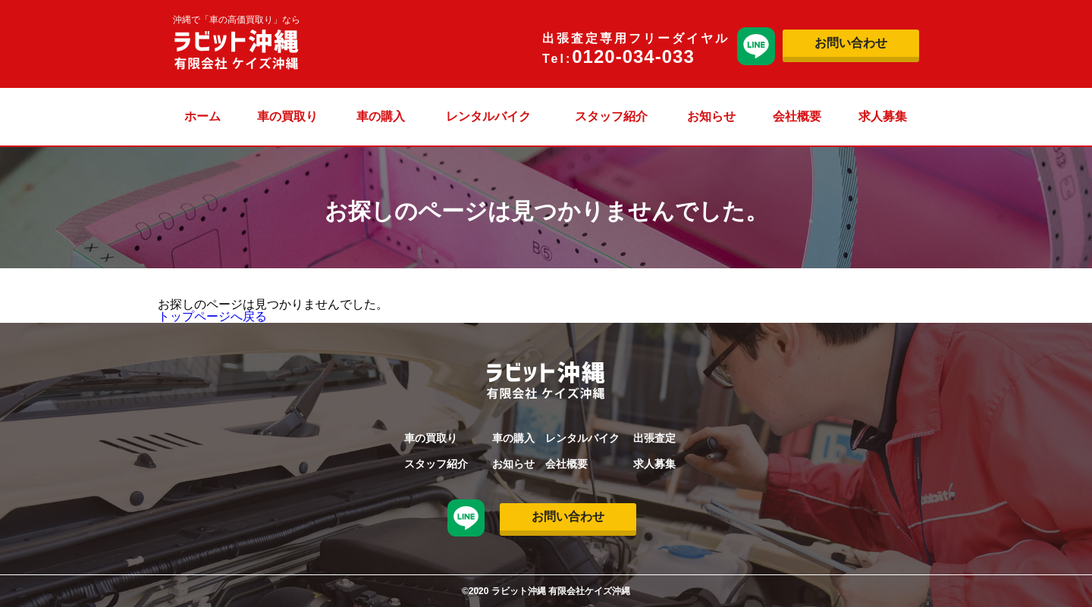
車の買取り (287, 116)
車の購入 (380, 116)
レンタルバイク (488, 116)
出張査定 (654, 438)
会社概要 (797, 116)
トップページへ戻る (212, 316)
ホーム (202, 116)
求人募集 (882, 116)
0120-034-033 (633, 56)
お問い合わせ (850, 42)
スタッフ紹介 (611, 116)
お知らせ (711, 116)
